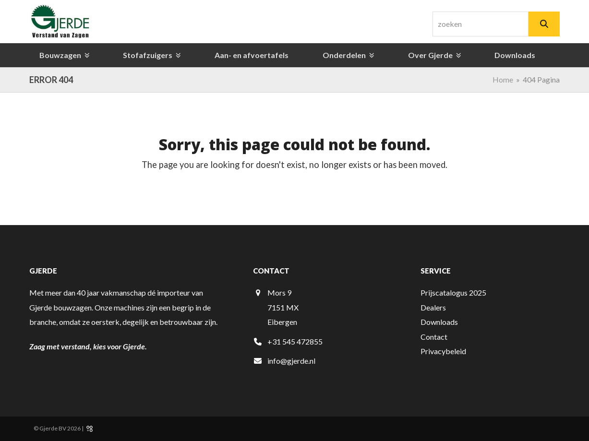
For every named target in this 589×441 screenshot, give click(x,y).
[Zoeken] (544, 24)
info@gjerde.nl (291, 360)
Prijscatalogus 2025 (453, 292)
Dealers (433, 307)
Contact (434, 336)
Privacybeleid (443, 351)
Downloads (439, 321)
